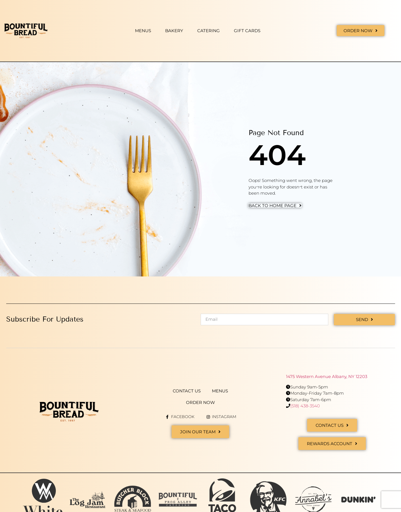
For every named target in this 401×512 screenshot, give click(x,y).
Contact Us (187, 391)
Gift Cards (247, 30)
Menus (143, 30)
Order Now (200, 402)
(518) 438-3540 (305, 405)
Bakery (174, 30)
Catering (208, 30)
